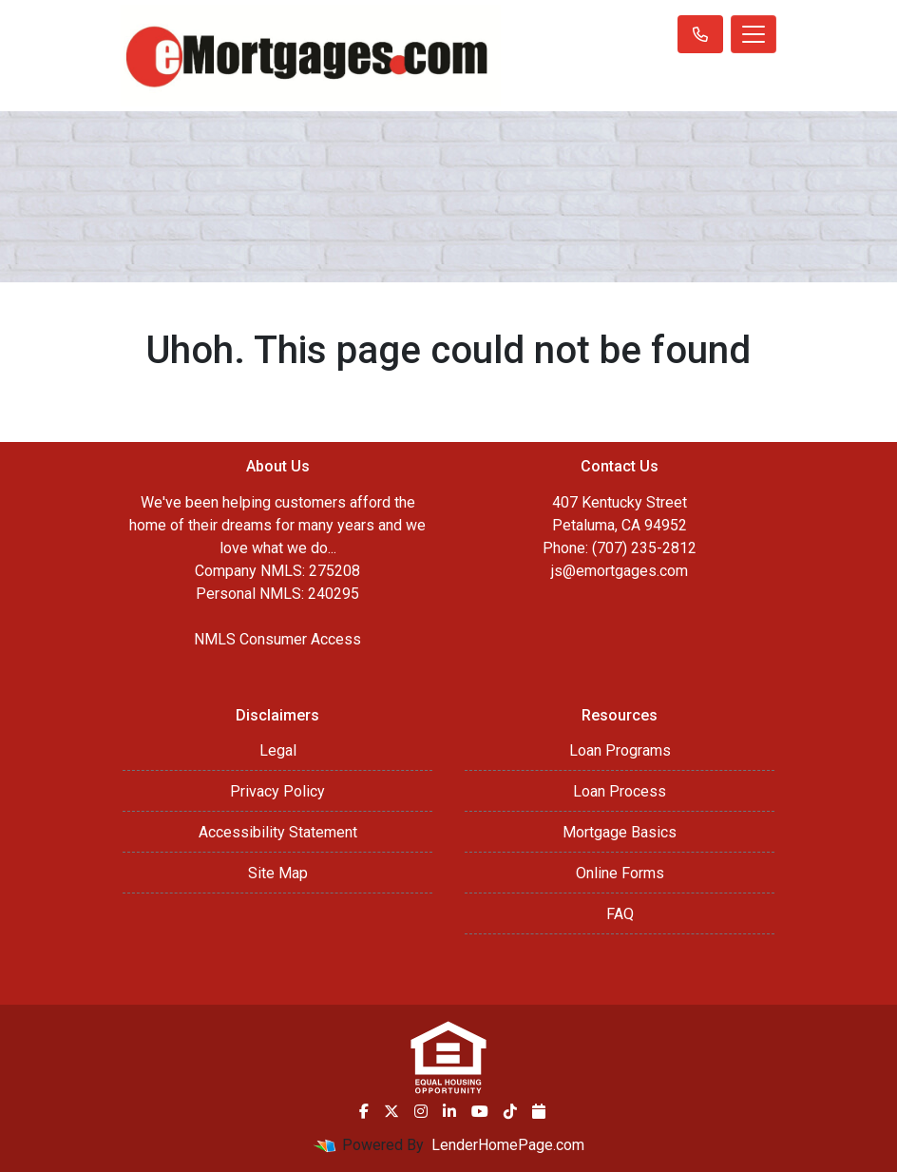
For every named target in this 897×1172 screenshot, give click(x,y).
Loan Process (619, 791)
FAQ (620, 914)
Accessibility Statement (278, 832)
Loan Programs (620, 750)
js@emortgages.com (619, 571)
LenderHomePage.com (507, 1145)
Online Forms (620, 873)
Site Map (278, 873)
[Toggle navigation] (753, 34)
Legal (277, 750)
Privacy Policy (277, 791)
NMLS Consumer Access (277, 639)
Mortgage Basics (620, 832)
